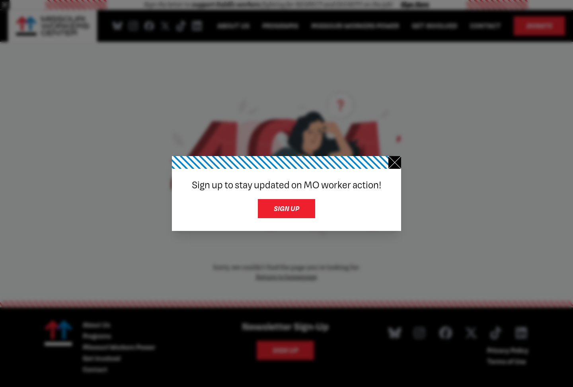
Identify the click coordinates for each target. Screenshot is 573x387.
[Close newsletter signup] (394, 162)
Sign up (286, 208)
